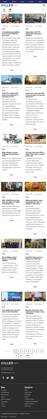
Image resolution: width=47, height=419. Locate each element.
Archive (3, 404)
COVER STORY (28, 392)
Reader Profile (5, 394)
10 (21, 356)
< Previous (7, 351)
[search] (43, 10)
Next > (28, 356)
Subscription (4, 401)
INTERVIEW (27, 394)
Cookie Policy (12, 416)
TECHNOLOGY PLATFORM (31, 401)
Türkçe (40, 1)
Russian (31, 1)
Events (3, 397)
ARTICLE (27, 397)
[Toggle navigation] (43, 5)
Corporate (3, 390)
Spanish (14, 1)
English (5, 1)
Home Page (4, 416)
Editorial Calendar (5, 399)
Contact (3, 406)
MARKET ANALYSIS (29, 404)
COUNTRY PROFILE (29, 399)
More (11, 70)
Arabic (22, 1)
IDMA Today (28, 406)
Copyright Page (5, 392)
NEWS (3, 29)
